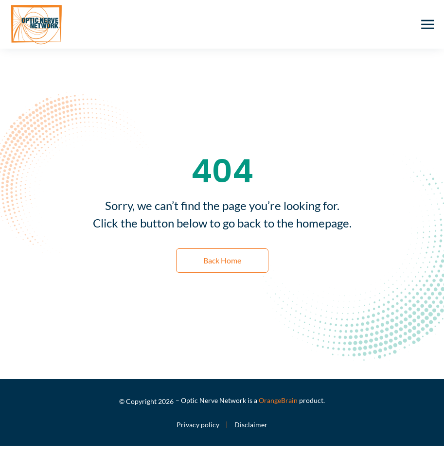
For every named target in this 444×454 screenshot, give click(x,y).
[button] (427, 24)
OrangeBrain (278, 400)
